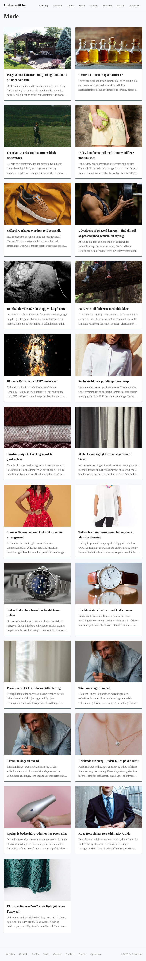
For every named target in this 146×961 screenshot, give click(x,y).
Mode (82, 5)
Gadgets (94, 5)
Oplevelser (134, 5)
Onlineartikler (15, 5)
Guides (70, 5)
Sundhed (107, 5)
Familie (120, 5)
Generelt (57, 5)
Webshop (43, 5)
